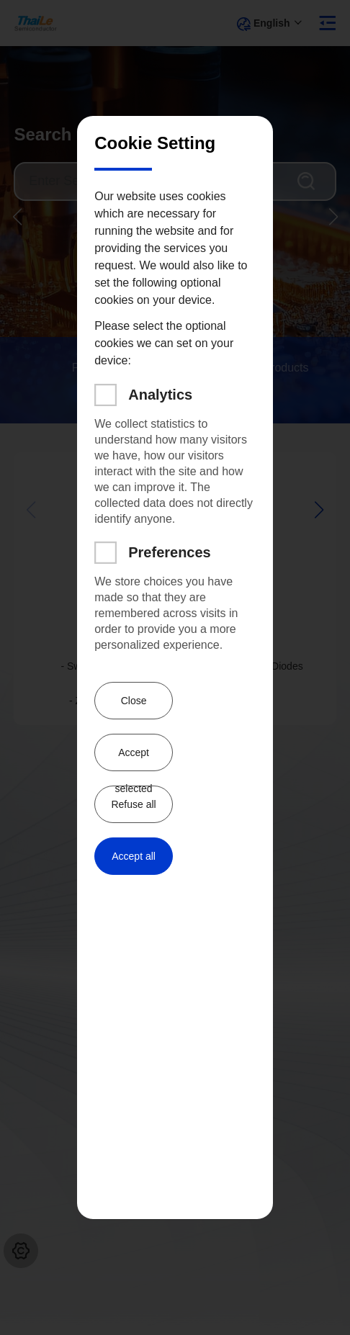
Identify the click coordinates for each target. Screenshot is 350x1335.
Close (134, 700)
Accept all (134, 856)
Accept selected (133, 759)
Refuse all (133, 804)
